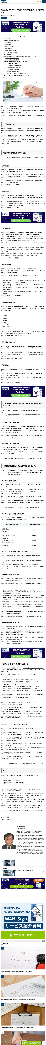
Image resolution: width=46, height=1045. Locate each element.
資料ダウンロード (40, 1)
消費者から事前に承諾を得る (12, 69)
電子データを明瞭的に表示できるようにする (16, 67)
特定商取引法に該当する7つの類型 (12, 41)
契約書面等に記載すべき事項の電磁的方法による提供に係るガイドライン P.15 (21, 670)
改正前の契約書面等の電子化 (12, 58)
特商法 (4, 18)
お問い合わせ (38, 1)
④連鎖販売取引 (9, 48)
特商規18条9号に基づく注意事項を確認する (15, 73)
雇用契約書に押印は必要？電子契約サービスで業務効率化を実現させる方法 (18, 999)
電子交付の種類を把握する (11, 63)
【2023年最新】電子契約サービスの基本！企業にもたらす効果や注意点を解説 (24, 763)
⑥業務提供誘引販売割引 (11, 52)
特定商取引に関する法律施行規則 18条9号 (33, 668)
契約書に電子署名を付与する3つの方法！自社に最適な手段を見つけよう (24, 507)
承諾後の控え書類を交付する (12, 71)
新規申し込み (36, 1)
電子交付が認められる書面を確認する (14, 65)
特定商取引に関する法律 (23, 129)
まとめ (5, 77)
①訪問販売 (8, 42)
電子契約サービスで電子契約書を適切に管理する (17, 75)
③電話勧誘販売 (9, 46)
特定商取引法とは (8, 39)
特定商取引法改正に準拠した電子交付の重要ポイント (16, 62)
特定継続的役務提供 (20, 335)
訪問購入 (17, 382)
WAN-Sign (36, 737)
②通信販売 (8, 44)
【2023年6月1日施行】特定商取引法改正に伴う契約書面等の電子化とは (21, 56)
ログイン (33, 1)
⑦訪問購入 (8, 54)
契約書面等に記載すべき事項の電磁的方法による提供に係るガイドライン (19, 564)
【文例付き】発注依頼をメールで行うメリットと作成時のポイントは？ (17, 1027)
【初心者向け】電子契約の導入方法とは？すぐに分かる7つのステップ (24, 459)
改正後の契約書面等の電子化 (12, 60)
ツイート (22, 895)
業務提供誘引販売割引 (20, 358)
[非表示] (24, 36)
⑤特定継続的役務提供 (10, 50)
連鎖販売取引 (18, 296)
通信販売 (17, 208)
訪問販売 (17, 185)
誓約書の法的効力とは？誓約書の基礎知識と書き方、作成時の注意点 (16, 971)
